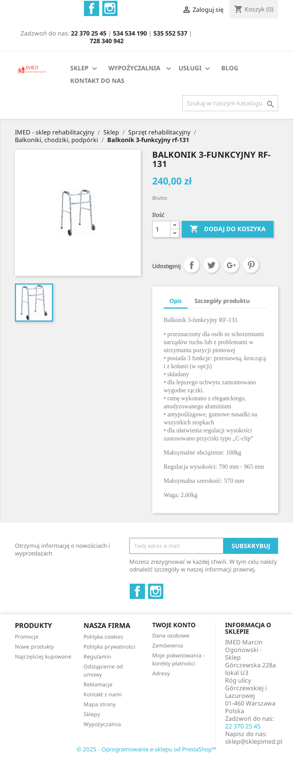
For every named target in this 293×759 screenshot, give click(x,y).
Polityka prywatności (109, 646)
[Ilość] (161, 229)
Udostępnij (191, 265)
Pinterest (251, 265)
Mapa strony (100, 704)
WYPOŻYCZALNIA (134, 68)
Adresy (161, 673)
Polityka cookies (103, 636)
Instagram (110, 8)
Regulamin (97, 656)
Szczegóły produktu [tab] (222, 300)
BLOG (229, 68)
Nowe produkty (34, 646)
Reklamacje (98, 684)
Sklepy (92, 714)
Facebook (91, 8)
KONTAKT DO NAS (97, 80)
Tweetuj (211, 265)
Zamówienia (167, 645)
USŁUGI (195, 68)
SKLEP (84, 68)
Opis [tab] (175, 300)
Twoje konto (174, 625)
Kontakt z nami (103, 694)
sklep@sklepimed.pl (253, 741)
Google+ (231, 265)
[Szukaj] (230, 103)
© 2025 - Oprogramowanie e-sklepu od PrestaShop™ (146, 749)
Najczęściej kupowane (43, 656)
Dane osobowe (171, 635)
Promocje (27, 636)
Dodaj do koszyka (228, 229)
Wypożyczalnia (102, 724)
